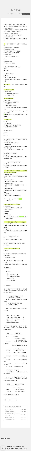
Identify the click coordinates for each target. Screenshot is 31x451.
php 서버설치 (8, 409)
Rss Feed (6, 448)
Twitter (12, 448)
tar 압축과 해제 (8, 417)
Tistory (13, 446)
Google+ (25, 448)
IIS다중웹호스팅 (8, 419)
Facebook (16, 448)
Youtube (21, 448)
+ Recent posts (5, 438)
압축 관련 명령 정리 (9, 411)
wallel (23, 446)
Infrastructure (8, 406)
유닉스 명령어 (15, 10)
